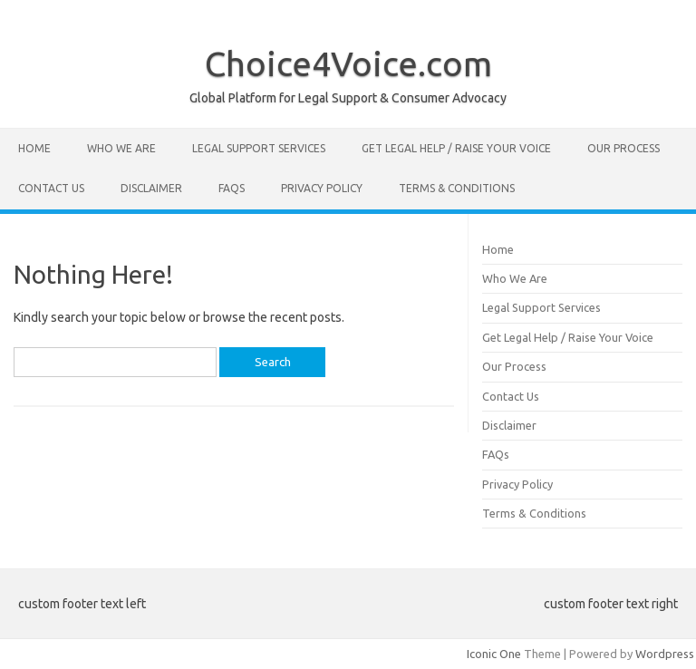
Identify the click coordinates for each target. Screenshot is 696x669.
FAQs (231, 188)
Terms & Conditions (457, 188)
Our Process (623, 148)
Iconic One (494, 653)
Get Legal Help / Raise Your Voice (456, 148)
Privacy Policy (321, 188)
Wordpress (664, 653)
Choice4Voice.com (348, 63)
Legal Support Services (258, 148)
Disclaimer (151, 188)
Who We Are (121, 148)
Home (34, 148)
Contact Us (51, 188)
